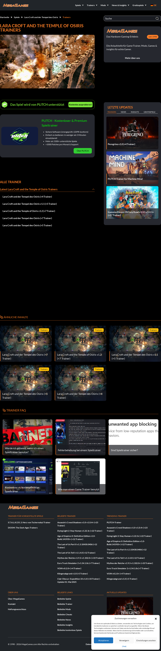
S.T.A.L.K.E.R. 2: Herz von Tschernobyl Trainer (29, 522)
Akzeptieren (103, 640)
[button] (155, 618)
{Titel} (124, 646)
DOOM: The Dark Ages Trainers (23, 527)
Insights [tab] (135, 112)
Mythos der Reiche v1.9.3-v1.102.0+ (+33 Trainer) (80, 558)
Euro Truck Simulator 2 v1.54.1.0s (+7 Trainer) (78, 563)
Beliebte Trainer (64, 604)
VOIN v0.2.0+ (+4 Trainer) (69, 568)
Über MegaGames (16, 598)
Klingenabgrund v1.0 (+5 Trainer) (72, 573)
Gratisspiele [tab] (149, 112)
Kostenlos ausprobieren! (80, 104)
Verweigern (124, 640)
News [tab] (123, 112)
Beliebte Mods (64, 609)
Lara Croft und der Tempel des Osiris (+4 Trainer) (27, 196)
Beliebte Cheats (64, 614)
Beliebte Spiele (64, 598)
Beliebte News (64, 619)
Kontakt (11, 604)
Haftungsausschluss (17, 609)
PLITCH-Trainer (114, 522)
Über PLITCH (83, 150)
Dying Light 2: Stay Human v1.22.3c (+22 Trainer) (79, 530)
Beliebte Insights (65, 625)
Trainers (66, 17)
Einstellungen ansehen (146, 640)
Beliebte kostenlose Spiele (69, 630)
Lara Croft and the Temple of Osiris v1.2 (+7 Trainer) (29, 211)
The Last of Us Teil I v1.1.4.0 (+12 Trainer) (76, 552)
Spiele (17, 17)
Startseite (4, 17)
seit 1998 (153, 36)
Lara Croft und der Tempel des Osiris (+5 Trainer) (27, 225)
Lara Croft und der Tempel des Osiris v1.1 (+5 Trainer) (30, 203)
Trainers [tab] (111, 112)
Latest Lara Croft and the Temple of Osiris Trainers (28, 189)
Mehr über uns (132, 58)
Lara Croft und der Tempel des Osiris (41, 17)
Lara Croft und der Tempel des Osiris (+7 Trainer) (27, 218)
